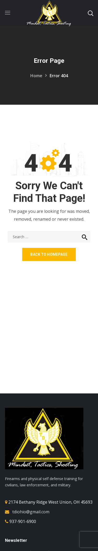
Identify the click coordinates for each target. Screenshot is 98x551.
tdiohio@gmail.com (30, 512)
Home (36, 76)
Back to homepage (48, 254)
